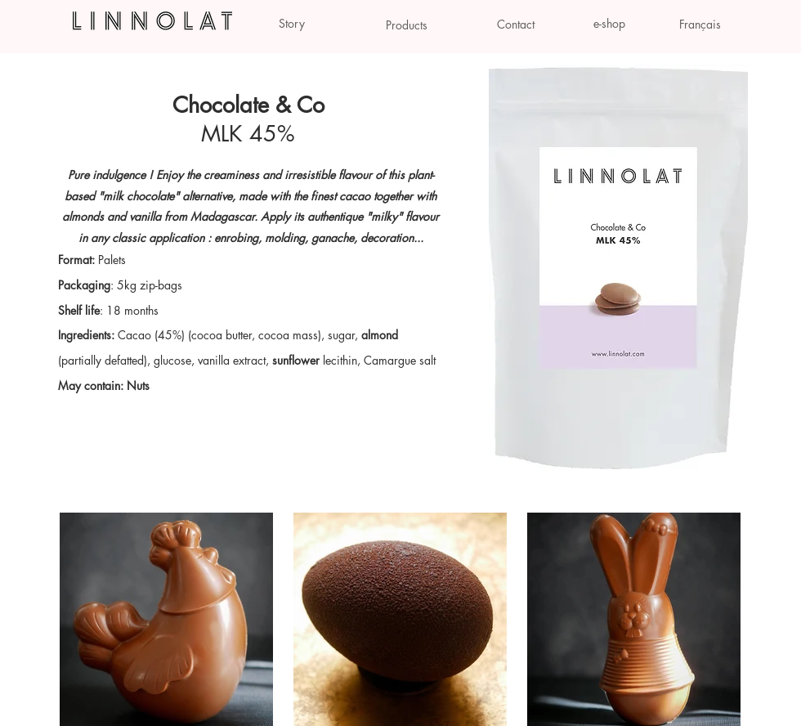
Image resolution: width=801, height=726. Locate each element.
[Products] (406, 25)
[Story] (291, 23)
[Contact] (515, 24)
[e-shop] (609, 23)
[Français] (700, 24)
